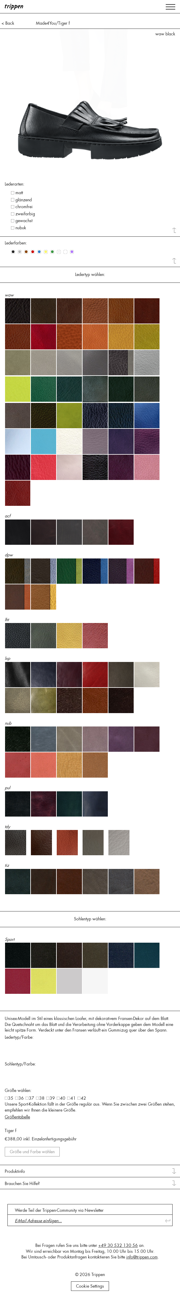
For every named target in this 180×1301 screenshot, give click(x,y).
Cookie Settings (90, 1286)
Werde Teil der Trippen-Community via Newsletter (59, 1210)
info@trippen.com (142, 1257)
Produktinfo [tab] (15, 1171)
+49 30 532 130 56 (118, 1245)
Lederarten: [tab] (14, 184)
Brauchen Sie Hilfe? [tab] (22, 1183)
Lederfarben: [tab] (16, 243)
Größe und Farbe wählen (32, 1151)
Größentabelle (17, 1117)
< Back (7, 23)
